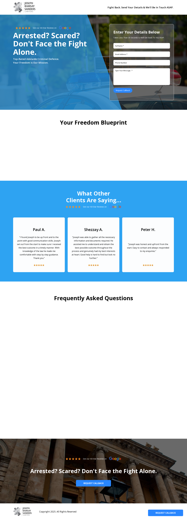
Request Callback (166, 512)
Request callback (94, 483)
